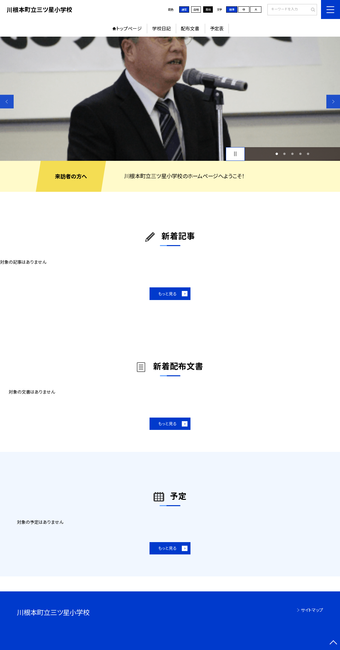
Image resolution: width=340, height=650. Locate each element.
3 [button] (292, 154)
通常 (184, 9)
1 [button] (276, 154)
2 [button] (284, 154)
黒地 (208, 9)
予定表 (217, 28)
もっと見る (167, 294)
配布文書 (190, 28)
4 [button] (300, 154)
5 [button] (308, 154)
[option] (170, 99)
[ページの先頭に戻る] (333, 643)
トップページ (129, 28)
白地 (196, 9)
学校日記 (161, 28)
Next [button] (333, 102)
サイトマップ (312, 610)
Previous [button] (7, 102)
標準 (231, 9)
